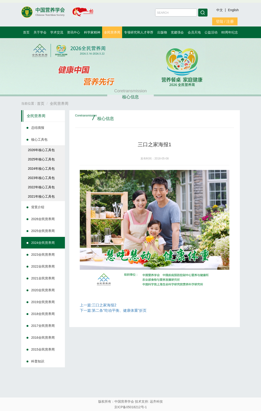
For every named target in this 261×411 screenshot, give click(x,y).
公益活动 (211, 32)
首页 (26, 32)
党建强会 (177, 32)
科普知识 (37, 361)
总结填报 (37, 127)
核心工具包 (39, 139)
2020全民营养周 (43, 290)
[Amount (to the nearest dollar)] (176, 13)
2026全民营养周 (43, 219)
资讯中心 (73, 32)
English (233, 10)
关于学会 (40, 32)
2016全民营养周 (43, 337)
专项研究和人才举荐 (138, 32)
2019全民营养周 (43, 302)
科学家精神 (92, 32)
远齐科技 (156, 401)
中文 (220, 10)
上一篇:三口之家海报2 (98, 305)
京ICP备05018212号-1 (130, 407)
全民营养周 (112, 32)
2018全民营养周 (43, 314)
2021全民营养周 (43, 278)
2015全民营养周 (43, 349)
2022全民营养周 (43, 266)
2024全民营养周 (43, 243)
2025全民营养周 (43, 231)
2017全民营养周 (43, 326)
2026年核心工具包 (41, 150)
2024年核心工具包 (41, 168)
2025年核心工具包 (41, 159)
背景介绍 (37, 207)
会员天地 (194, 32)
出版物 (162, 32)
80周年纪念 (229, 32)
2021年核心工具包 (41, 196)
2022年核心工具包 (41, 187)
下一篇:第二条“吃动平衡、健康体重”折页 (113, 310)
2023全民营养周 (43, 254)
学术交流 (56, 32)
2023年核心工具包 (41, 178)
